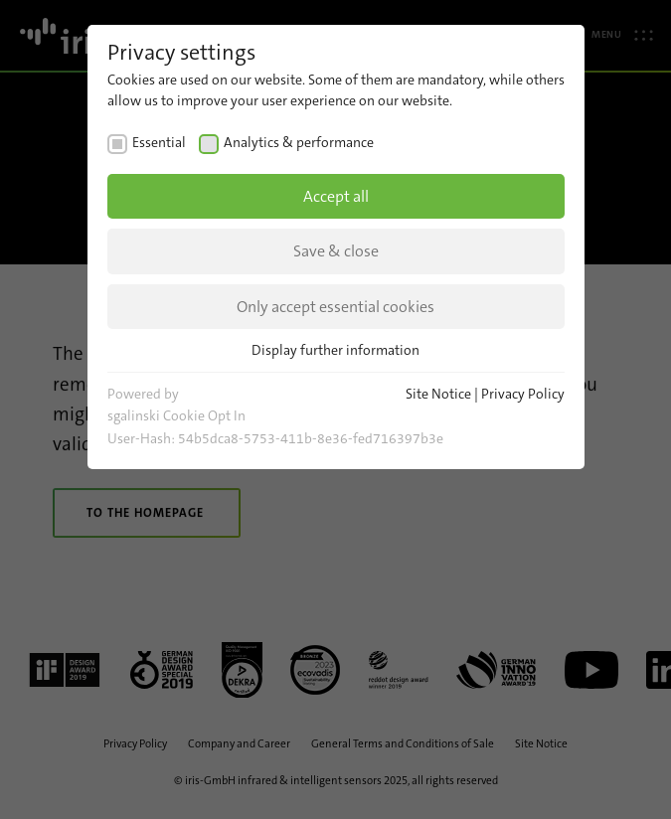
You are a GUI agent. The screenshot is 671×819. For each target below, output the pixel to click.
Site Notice (438, 394)
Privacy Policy (523, 394)
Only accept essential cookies (335, 306)
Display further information (335, 350)
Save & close (336, 251)
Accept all (336, 196)
